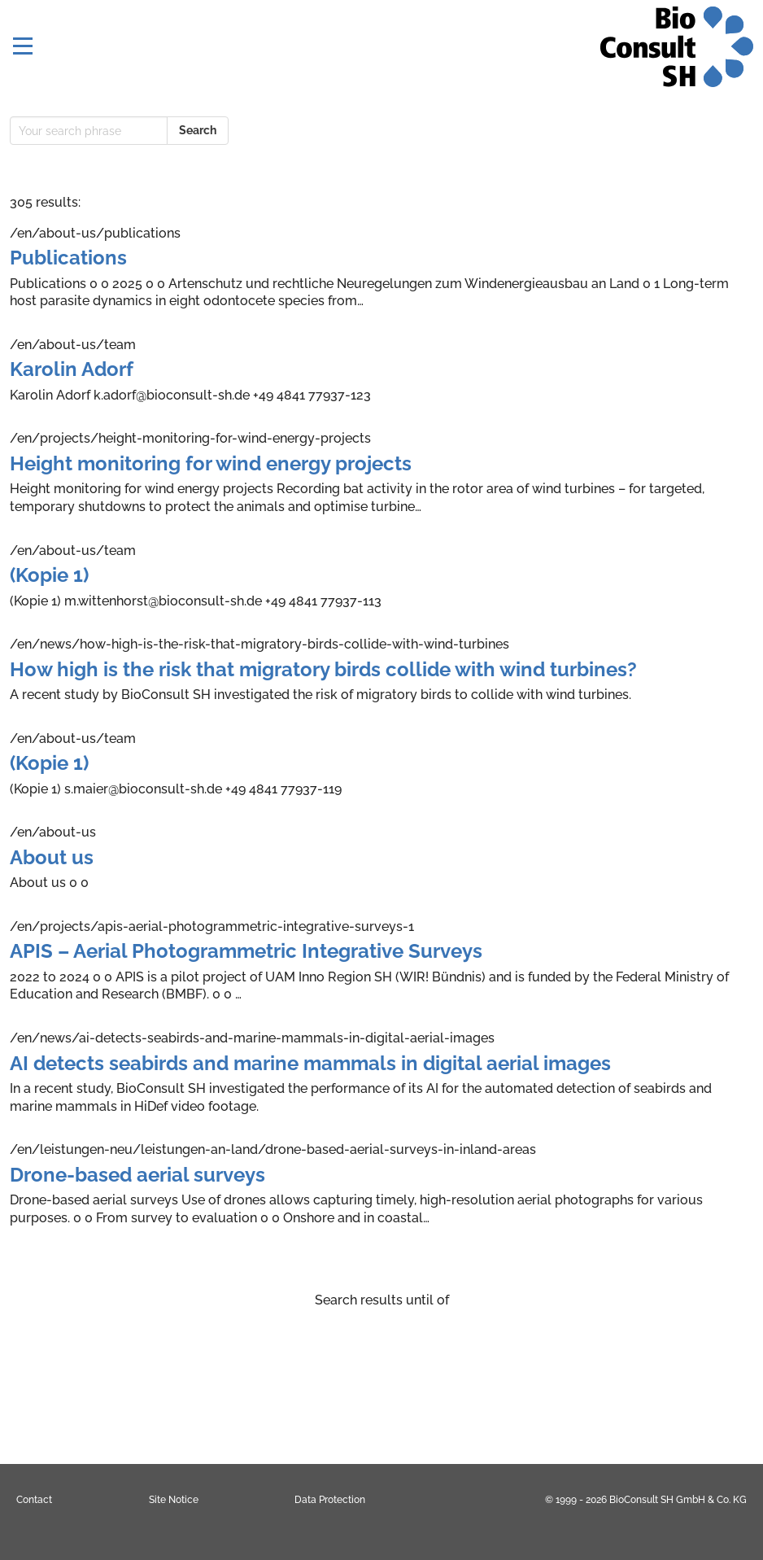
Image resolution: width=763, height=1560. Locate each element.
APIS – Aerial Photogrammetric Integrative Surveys (246, 951)
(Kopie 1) (49, 575)
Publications (68, 257)
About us (52, 857)
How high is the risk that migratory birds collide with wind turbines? (323, 669)
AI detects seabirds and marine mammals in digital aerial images (310, 1063)
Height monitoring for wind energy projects (211, 463)
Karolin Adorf (71, 369)
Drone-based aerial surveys (137, 1174)
